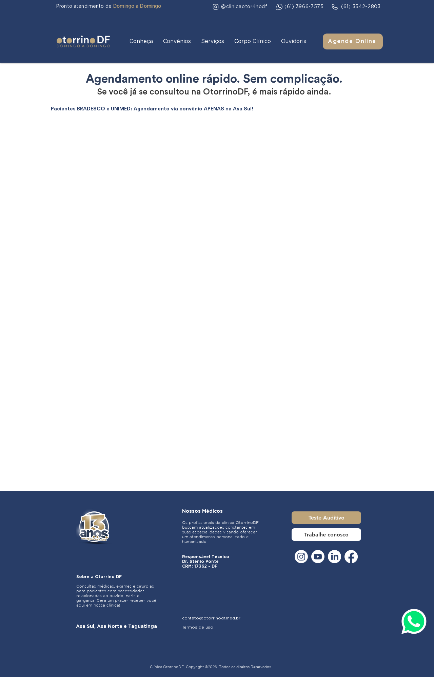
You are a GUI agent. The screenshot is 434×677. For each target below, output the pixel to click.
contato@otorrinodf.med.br (211, 618)
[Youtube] (317, 556)
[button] (141, 41)
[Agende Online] (353, 41)
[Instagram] (301, 556)
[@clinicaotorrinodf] (240, 7)
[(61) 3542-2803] (355, 7)
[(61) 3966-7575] (300, 7)
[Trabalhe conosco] (326, 534)
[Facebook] (351, 556)
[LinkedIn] (334, 556)
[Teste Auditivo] (326, 517)
